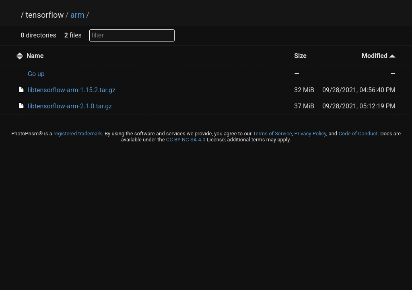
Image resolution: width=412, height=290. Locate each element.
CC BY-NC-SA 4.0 (186, 140)
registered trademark (78, 133)
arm (77, 15)
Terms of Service (272, 133)
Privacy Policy (310, 133)
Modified (379, 56)
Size (300, 56)
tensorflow (44, 15)
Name (35, 56)
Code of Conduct (357, 133)
